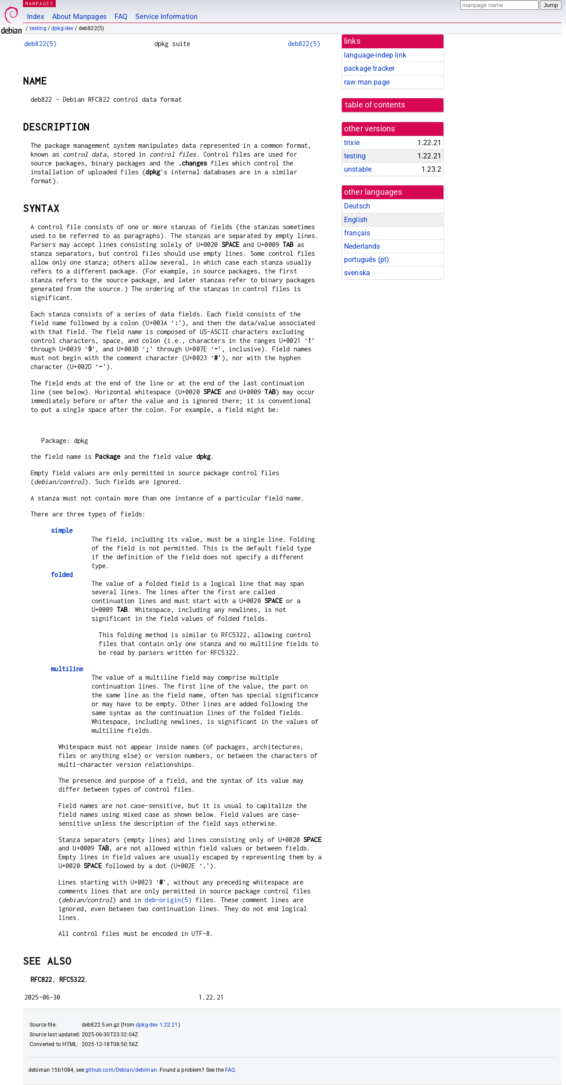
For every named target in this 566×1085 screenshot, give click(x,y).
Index (35, 16)
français (357, 233)
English (355, 219)
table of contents (375, 104)
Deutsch (357, 206)
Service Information (166, 16)
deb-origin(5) (168, 900)
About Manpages (79, 16)
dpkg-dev (62, 28)
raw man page (367, 82)
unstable (357, 169)
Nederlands (362, 246)
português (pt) (366, 259)
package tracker (369, 68)
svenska (357, 273)
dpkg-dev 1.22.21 (157, 1025)
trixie (351, 143)
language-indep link (375, 55)
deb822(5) (40, 43)
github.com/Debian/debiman (121, 1070)
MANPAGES (39, 3)
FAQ (121, 16)
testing (38, 28)
